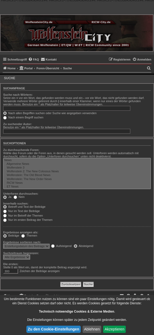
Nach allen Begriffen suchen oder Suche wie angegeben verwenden (49, 113)
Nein (19, 196)
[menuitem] (33, 59)
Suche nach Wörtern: (18, 94)
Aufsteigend (61, 246)
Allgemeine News (77, 164)
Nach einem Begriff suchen (23, 117)
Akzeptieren (114, 329)
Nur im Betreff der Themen (23, 215)
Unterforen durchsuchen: (20, 193)
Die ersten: (10, 264)
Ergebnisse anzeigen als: (20, 232)
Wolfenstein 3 (77, 168)
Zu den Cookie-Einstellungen (53, 329)
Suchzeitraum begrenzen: (21, 253)
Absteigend (84, 246)
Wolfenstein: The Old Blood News (77, 175)
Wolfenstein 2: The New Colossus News (77, 171)
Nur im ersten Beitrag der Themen (27, 219)
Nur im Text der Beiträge (21, 211)
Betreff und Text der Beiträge (24, 206)
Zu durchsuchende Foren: (21, 149)
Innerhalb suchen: (16, 203)
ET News (77, 187)
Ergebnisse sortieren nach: (22, 242)
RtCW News (77, 183)
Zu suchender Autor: (17, 124)
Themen (29, 235)
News (77, 160)
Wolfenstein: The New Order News (77, 179)
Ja (7, 196)
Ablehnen (92, 329)
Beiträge (11, 235)
